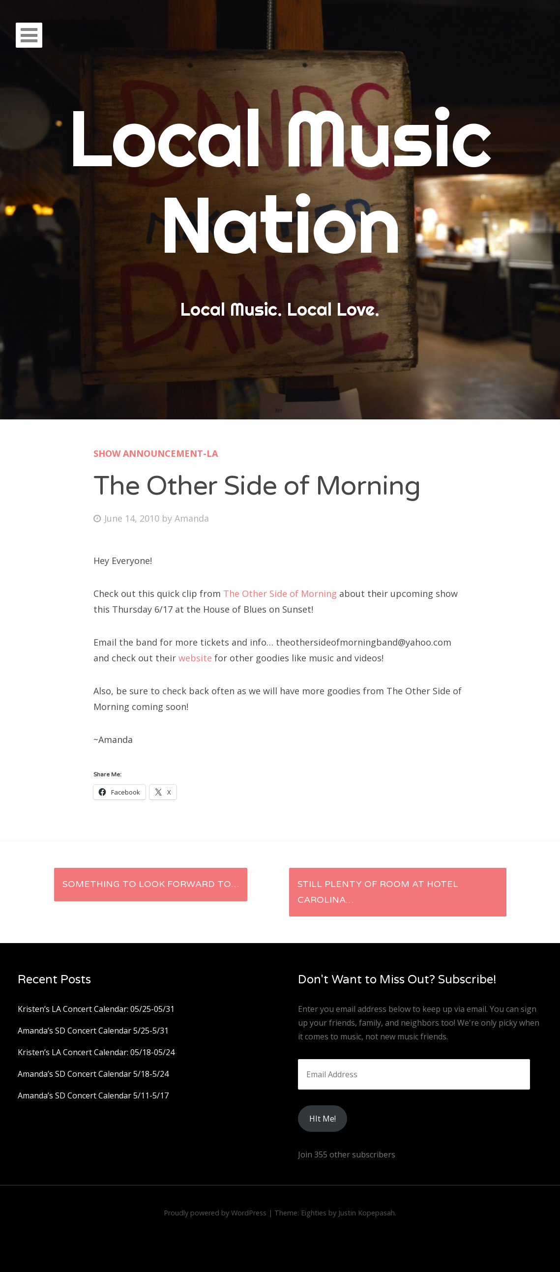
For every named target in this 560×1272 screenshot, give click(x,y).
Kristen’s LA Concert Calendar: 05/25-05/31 (96, 1009)
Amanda (192, 518)
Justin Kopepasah (366, 1212)
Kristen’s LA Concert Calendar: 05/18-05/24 (96, 1052)
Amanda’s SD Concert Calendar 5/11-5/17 (93, 1095)
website (195, 658)
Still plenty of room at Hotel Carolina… (377, 892)
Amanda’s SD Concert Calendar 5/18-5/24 (93, 1073)
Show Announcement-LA (155, 453)
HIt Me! (322, 1118)
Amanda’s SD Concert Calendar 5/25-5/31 (93, 1030)
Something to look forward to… (150, 884)
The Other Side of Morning (280, 593)
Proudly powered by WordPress (215, 1212)
